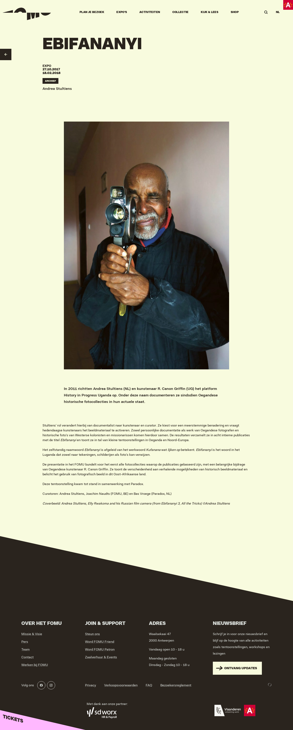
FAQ (149, 685)
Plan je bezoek (92, 12)
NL (278, 12)
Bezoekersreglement (175, 685)
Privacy (90, 685)
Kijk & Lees (209, 12)
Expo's (121, 12)
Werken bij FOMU (34, 665)
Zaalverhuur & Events (101, 657)
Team (25, 649)
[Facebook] (41, 685)
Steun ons (92, 634)
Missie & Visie (31, 634)
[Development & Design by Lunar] (270, 684)
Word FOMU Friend (99, 641)
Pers (24, 641)
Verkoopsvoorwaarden (121, 685)
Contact (27, 657)
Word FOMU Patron (100, 649)
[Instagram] (51, 685)
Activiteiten (149, 12)
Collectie (180, 12)
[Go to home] (27, 12)
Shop (235, 12)
